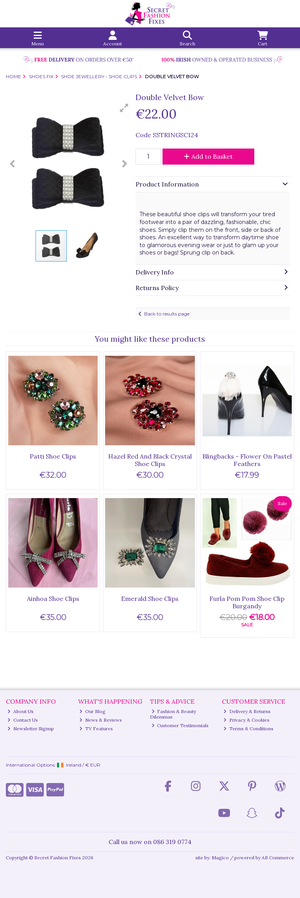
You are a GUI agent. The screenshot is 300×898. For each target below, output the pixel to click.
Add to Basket (208, 156)
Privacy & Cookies (246, 720)
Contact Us (22, 720)
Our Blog (92, 711)
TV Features (96, 728)
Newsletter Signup (30, 728)
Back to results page (166, 314)
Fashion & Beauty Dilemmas (173, 714)
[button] (124, 108)
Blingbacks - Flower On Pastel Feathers (247, 460)
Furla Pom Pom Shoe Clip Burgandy (246, 602)
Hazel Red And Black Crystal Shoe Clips (150, 460)
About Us (20, 711)
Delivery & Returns (247, 711)
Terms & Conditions (248, 728)
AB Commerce (278, 857)
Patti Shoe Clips (53, 456)
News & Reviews (100, 720)
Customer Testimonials (180, 725)
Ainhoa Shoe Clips (53, 598)
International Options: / (53, 765)
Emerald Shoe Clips (150, 598)
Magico (220, 857)
